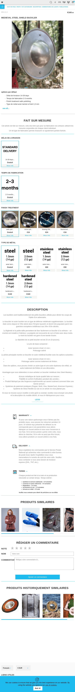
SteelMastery (6, 2)
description (37, 7)
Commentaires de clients (50, 7)
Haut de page (11, 7)
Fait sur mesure (26, 7)
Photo (19, 7)
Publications (63, 7)
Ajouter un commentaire (37, 574)
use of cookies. (51, 685)
